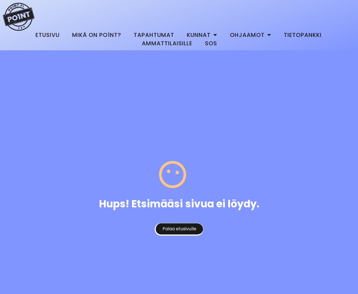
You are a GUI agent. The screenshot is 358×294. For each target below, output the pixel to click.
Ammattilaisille (167, 43)
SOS (211, 43)
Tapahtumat (154, 35)
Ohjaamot (250, 35)
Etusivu (48, 35)
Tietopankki (303, 35)
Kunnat (202, 35)
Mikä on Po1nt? (96, 35)
